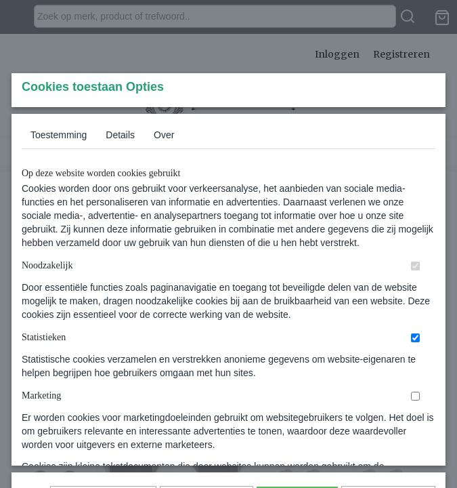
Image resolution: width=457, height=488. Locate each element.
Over (164, 224)
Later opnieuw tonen (103, 404)
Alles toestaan (297, 404)
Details (120, 224)
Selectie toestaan (206, 404)
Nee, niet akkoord (388, 404)
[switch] (415, 355)
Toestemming (58, 224)
